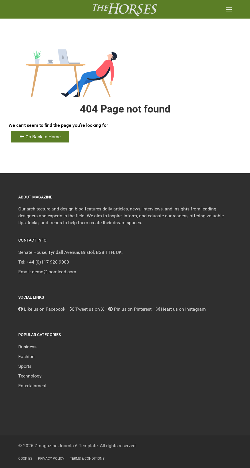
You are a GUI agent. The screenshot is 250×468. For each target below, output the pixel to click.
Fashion (26, 356)
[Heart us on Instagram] (181, 309)
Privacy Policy (51, 459)
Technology (30, 376)
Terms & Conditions (87, 459)
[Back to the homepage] (124, 9)
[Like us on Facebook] (41, 309)
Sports (24, 366)
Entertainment (32, 385)
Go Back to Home (40, 136)
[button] (229, 9)
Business (27, 347)
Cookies (25, 459)
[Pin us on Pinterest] (130, 309)
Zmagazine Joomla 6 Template (66, 445)
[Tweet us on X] (87, 309)
